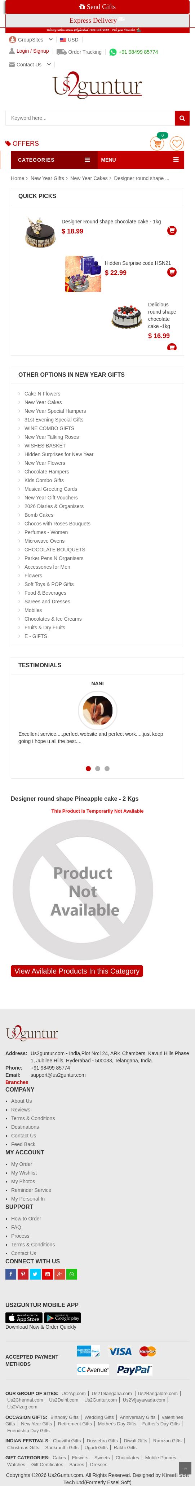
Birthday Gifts (64, 1417)
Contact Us (23, 1135)
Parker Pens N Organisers (54, 558)
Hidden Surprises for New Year (59, 454)
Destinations (25, 1127)
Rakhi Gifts (125, 1447)
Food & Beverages (45, 593)
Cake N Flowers (43, 394)
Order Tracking (79, 52)
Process (20, 1236)
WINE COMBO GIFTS (49, 428)
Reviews (20, 1110)
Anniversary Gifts (138, 1417)
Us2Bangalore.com (158, 1393)
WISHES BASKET (45, 446)
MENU (108, 160)
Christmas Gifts (23, 1447)
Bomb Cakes (39, 515)
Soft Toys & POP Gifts (49, 584)
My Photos (23, 1181)
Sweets (102, 1457)
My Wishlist (24, 1173)
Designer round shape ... (141, 178)
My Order (21, 1164)
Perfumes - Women (46, 532)
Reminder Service (31, 1190)
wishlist (177, 143)
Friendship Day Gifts (28, 1430)
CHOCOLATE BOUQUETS (55, 549)
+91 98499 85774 (133, 52)
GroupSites (26, 40)
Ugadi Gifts (96, 1447)
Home (17, 178)
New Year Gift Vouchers (51, 498)
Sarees (76, 1464)
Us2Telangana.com (112, 1393)
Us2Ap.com (74, 1393)
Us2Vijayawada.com (144, 1400)
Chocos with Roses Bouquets (57, 523)
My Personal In (28, 1199)
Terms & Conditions (33, 1118)
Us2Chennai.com (25, 1400)
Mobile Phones (160, 1457)
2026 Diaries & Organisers (54, 506)
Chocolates (127, 1457)
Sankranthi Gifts (62, 1447)
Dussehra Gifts (102, 1440)
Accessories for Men (47, 567)
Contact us (25, 64)
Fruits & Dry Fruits (45, 627)
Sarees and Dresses (47, 601)
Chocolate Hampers (47, 472)
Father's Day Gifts (161, 1423)
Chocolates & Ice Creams (53, 619)
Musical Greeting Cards (51, 489)
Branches (16, 1082)
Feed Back (23, 1144)
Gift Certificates (47, 1464)
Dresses (98, 1464)
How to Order (26, 1218)
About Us (21, 1101)
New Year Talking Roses (52, 437)
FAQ (16, 1227)
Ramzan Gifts (167, 1440)
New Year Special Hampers (55, 411)
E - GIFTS (36, 636)
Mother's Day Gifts (117, 1423)
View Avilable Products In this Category (76, 971)
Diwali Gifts (135, 1440)
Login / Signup (29, 51)
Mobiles (33, 610)
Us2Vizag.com (22, 1406)
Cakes (59, 1457)
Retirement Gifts (75, 1423)
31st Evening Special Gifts (54, 420)
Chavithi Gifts (67, 1440)
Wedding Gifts (99, 1417)
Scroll (185, 1468)
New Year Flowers (45, 463)
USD (69, 40)
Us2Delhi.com (63, 1400)
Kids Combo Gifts (44, 480)
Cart (157, 143)
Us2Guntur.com (100, 1400)
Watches (16, 1464)
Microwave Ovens (45, 541)
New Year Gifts (48, 178)
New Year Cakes (89, 178)
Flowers (33, 575)
